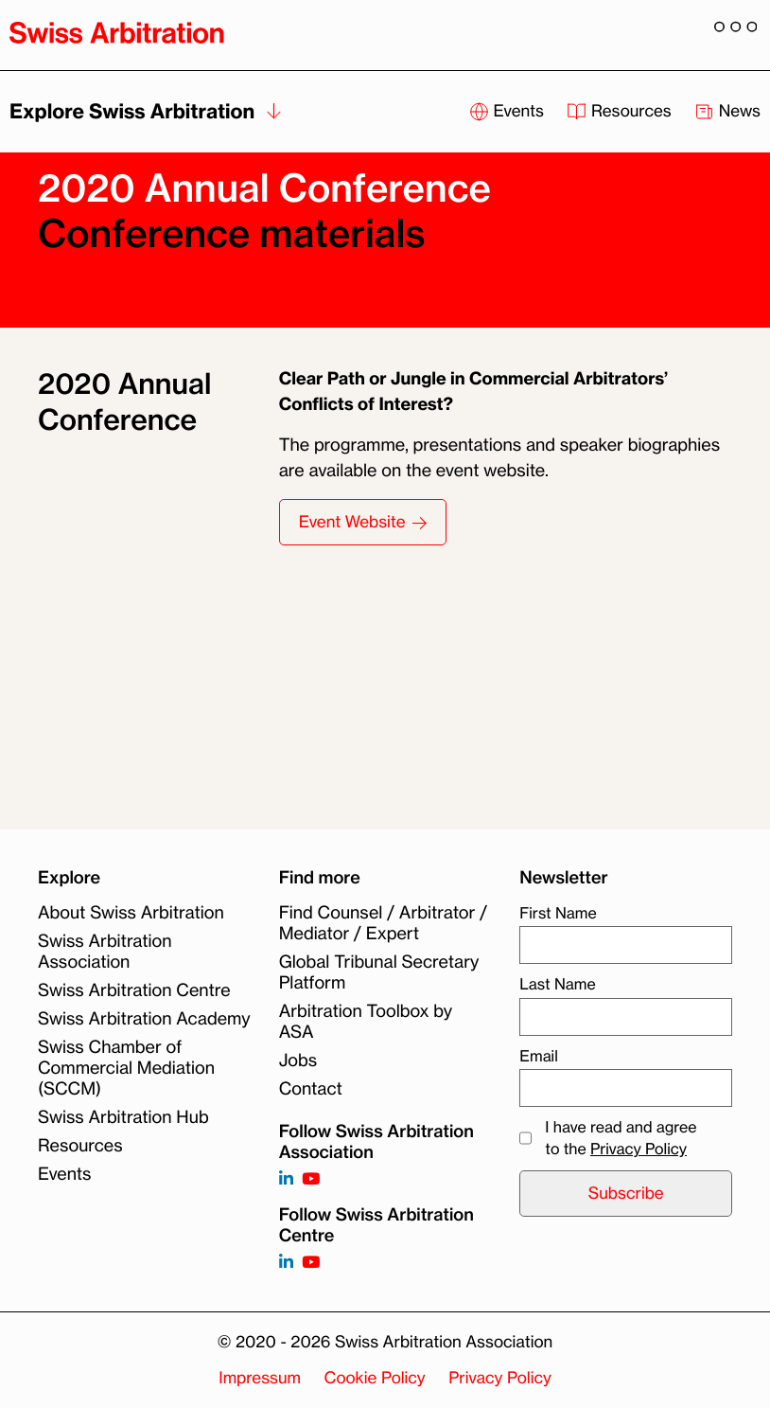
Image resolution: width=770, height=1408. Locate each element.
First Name (557, 912)
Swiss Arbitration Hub (123, 1117)
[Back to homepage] (116, 32)
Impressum (260, 1378)
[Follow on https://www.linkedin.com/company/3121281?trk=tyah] (286, 1179)
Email (538, 1055)
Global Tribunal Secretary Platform (379, 972)
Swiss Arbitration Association (105, 951)
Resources (80, 1145)
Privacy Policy (638, 1148)
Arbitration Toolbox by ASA (366, 1022)
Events (65, 1174)
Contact (310, 1088)
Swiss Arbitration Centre (134, 990)
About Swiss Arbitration (131, 912)
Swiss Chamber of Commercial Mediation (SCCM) (126, 1068)
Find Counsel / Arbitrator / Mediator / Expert (383, 923)
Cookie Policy (375, 1378)
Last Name (557, 983)
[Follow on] (286, 1263)
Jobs (298, 1060)
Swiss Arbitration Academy (144, 1018)
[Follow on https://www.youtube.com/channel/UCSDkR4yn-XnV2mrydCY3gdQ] (311, 1179)
